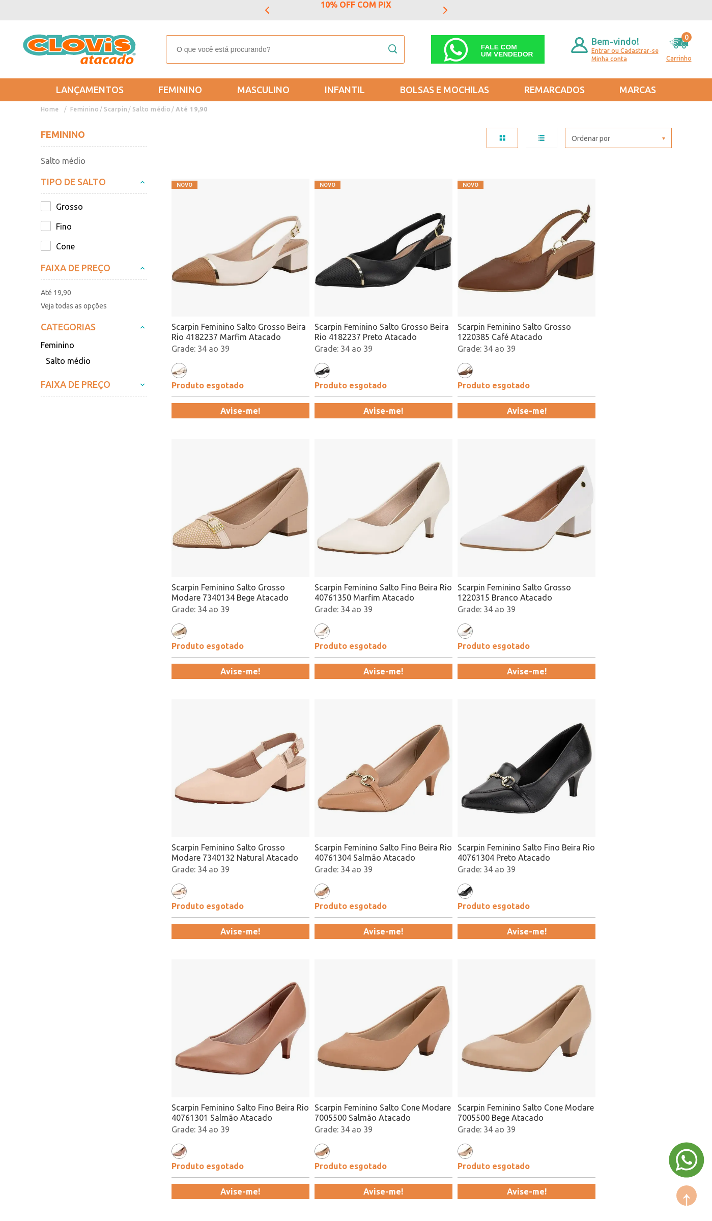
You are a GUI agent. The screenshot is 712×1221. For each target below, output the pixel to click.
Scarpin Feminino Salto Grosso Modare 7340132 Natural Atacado (479, 557)
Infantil (345, 89)
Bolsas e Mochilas (444, 89)
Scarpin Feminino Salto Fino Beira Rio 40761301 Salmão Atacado (348, 800)
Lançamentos (90, 89)
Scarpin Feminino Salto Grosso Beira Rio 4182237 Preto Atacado (354, 315)
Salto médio (151, 109)
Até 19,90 (190, 109)
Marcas (637, 89)
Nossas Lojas (162, 1032)
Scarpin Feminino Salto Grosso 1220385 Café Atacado (479, 314)
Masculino (263, 89)
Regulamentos (67, 1032)
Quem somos (162, 1003)
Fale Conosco (162, 1062)
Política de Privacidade (83, 1047)
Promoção (351, 1032)
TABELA (502, 138)
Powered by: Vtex (66, 1206)
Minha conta (609, 58)
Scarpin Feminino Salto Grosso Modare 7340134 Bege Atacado (607, 314)
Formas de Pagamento (179, 1018)
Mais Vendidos (359, 1003)
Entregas (57, 1018)
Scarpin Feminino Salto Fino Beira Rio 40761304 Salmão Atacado (600, 557)
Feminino (180, 89)
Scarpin (115, 109)
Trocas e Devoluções (79, 1003)
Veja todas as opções (74, 306)
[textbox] (285, 49)
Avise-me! (231, 393)
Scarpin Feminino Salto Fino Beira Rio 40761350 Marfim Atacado (223, 557)
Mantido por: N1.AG (134, 1206)
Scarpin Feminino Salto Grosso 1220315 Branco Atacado (354, 557)
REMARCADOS (554, 89)
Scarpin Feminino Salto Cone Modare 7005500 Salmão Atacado (475, 800)
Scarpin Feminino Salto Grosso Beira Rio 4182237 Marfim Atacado (228, 315)
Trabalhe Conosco (172, 1047)
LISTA (541, 138)
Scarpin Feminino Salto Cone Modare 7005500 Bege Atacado (607, 800)
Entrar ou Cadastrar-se (625, 50)
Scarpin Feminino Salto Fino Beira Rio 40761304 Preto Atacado (223, 800)
